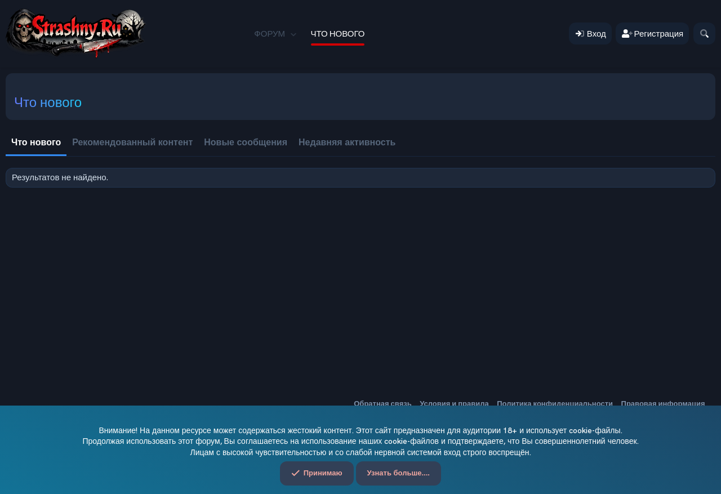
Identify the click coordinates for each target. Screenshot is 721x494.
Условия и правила (454, 403)
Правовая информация (663, 403)
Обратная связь (382, 403)
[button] (293, 33)
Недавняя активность (347, 142)
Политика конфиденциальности (555, 403)
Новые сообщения (245, 142)
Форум (269, 33)
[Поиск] (704, 33)
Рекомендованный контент (132, 142)
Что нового (338, 33)
